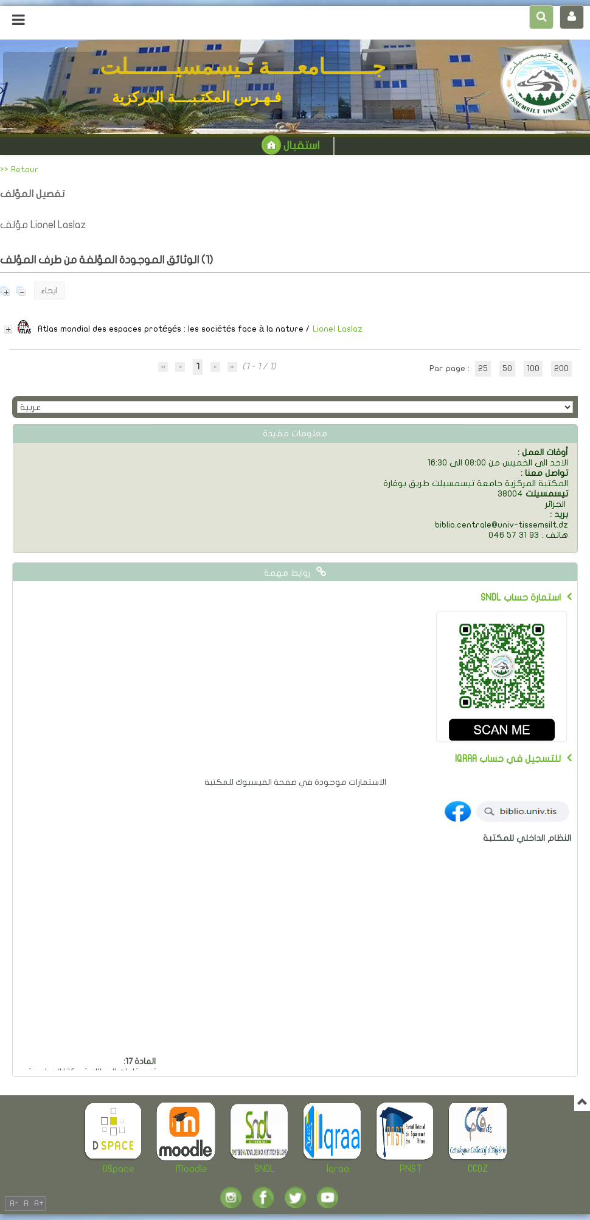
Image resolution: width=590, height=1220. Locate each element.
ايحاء (49, 290)
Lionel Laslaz (338, 328)
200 (561, 368)
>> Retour (19, 169)
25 (483, 368)
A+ (39, 1203)
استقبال (290, 146)
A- (14, 1203)
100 (533, 368)
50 (507, 368)
